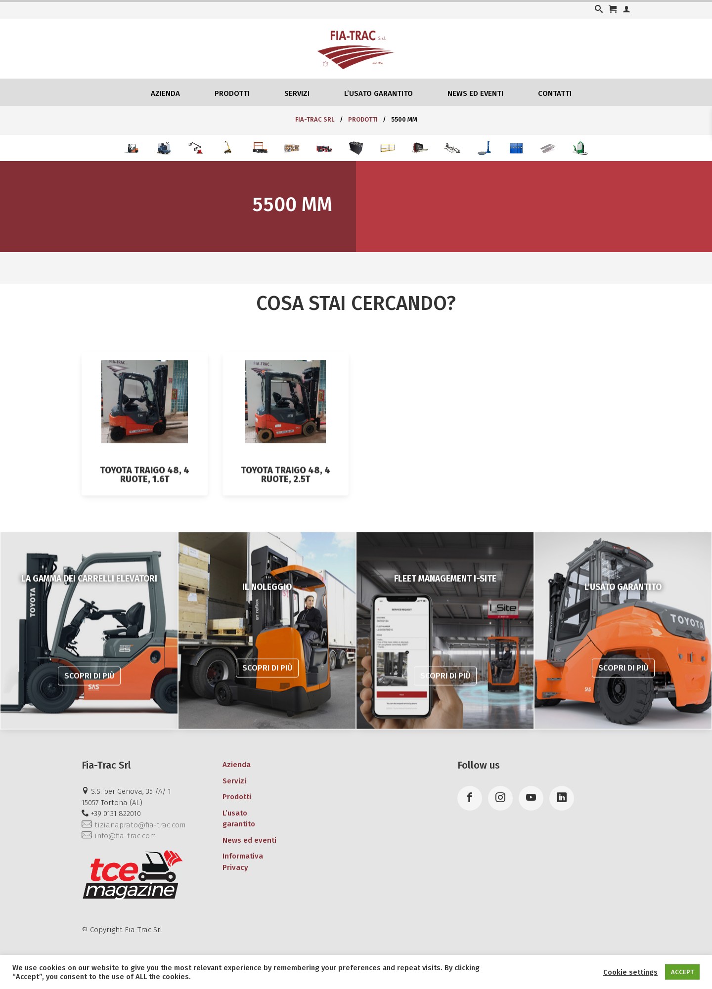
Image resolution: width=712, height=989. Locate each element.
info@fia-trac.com (119, 835)
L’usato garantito (378, 93)
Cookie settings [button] (630, 972)
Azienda (165, 93)
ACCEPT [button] (682, 972)
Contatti (555, 93)
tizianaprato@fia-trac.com (133, 824)
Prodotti (232, 93)
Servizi (297, 93)
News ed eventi (475, 93)
